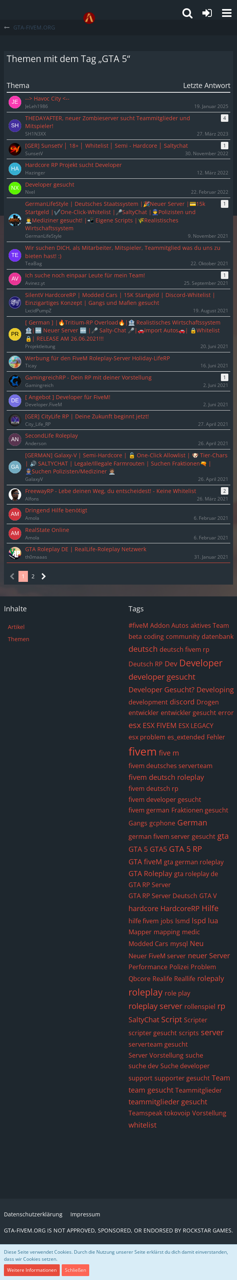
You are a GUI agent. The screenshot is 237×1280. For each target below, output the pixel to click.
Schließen (75, 1270)
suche (194, 1055)
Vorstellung (209, 1113)
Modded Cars (148, 943)
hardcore (143, 908)
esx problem (147, 737)
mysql (179, 943)
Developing (215, 689)
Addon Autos (169, 625)
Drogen (208, 702)
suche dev (143, 1066)
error (226, 712)
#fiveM (138, 625)
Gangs (138, 823)
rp (221, 1006)
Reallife (184, 978)
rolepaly (210, 978)
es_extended (186, 737)
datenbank (217, 636)
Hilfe (210, 908)
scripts (189, 1033)
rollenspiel (199, 1006)
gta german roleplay (194, 862)
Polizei (179, 967)
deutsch (143, 649)
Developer (200, 663)
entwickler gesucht (188, 712)
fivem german (149, 810)
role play (177, 993)
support (140, 1078)
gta (223, 836)
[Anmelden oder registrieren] (207, 13)
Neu (197, 943)
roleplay (146, 992)
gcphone (162, 823)
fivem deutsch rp (153, 788)
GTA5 (158, 849)
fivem (143, 751)
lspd (199, 920)
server (212, 1032)
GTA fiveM (145, 861)
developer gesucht (162, 676)
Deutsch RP (146, 664)
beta (135, 636)
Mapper (140, 932)
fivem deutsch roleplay (166, 777)
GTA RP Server (150, 884)
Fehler (216, 737)
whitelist (142, 1125)
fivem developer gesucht (165, 799)
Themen (18, 639)
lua (213, 920)
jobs (167, 921)
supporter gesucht (182, 1078)
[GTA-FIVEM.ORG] (89, 18)
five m (169, 752)
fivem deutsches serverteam (171, 765)
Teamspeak (145, 1113)
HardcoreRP (180, 908)
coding (154, 636)
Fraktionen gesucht (199, 810)
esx (135, 725)
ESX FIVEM (159, 725)
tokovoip (177, 1113)
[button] (227, 13)
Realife (162, 978)
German (192, 822)
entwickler (144, 712)
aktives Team (210, 625)
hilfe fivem (144, 921)
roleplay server (155, 1006)
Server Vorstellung (156, 1055)
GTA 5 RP (185, 849)
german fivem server (159, 836)
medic (191, 932)
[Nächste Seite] (44, 576)
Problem (203, 967)
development (148, 702)
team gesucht (151, 1090)
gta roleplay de (196, 873)
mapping (167, 932)
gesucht (203, 836)
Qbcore (140, 978)
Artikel (16, 627)
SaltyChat (144, 1019)
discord (182, 701)
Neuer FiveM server (157, 956)
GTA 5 (138, 849)
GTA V (208, 895)
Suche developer (185, 1066)
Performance (148, 967)
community (183, 636)
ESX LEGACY (195, 725)
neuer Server (209, 955)
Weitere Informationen (32, 1270)
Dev (171, 663)
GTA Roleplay (150, 873)
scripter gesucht (153, 1033)
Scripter (196, 1020)
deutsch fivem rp (184, 649)
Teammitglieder (198, 1090)
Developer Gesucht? (162, 689)
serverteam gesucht (158, 1044)
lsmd (182, 921)
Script (171, 1019)
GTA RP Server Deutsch (163, 895)
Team (221, 1077)
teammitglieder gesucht (168, 1101)
